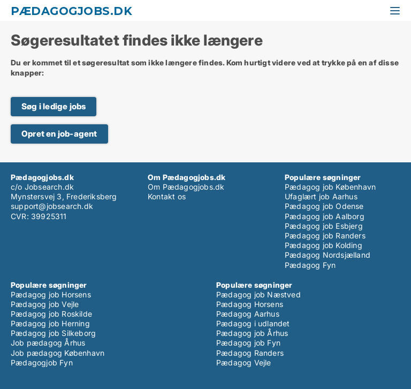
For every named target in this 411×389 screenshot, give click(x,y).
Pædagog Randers (250, 352)
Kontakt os (167, 196)
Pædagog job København (330, 186)
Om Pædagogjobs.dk (186, 186)
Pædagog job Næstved (258, 294)
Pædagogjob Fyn (42, 362)
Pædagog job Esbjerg (324, 225)
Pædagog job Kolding (323, 245)
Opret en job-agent (59, 134)
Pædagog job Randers (325, 235)
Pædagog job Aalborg (324, 216)
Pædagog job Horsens (51, 294)
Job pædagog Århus (48, 342)
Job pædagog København (57, 352)
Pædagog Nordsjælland (327, 254)
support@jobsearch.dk (52, 206)
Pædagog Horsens (249, 304)
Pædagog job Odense (324, 206)
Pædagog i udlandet (253, 323)
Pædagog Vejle (243, 362)
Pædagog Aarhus (247, 313)
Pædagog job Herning (50, 323)
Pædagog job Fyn (248, 342)
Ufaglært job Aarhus (321, 196)
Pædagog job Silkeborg (53, 333)
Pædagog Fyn (310, 265)
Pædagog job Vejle (45, 304)
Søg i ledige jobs (53, 106)
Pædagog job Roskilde (51, 313)
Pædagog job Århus (252, 333)
